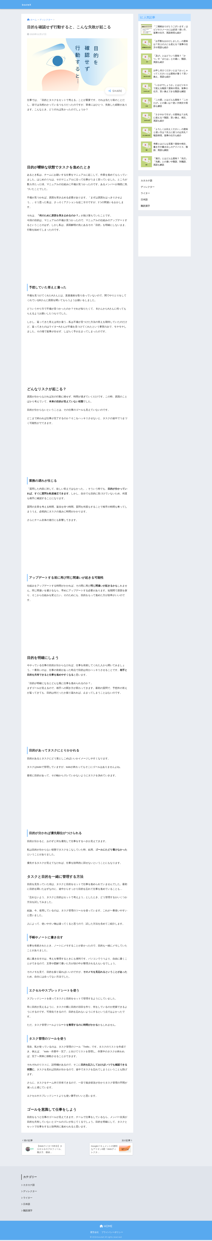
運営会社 (94, 1233)
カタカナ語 (147, 180)
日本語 (144, 199)
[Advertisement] (77, 136)
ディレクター (148, 187)
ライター (145, 193)
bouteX (28, 4)
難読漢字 (145, 206)
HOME (106, 1227)
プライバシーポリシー (112, 1233)
